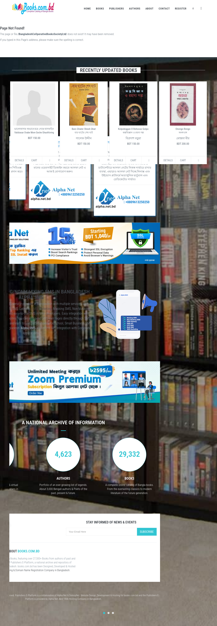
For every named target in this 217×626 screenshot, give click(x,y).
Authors (134, 8)
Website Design (88, 595)
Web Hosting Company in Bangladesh (82, 598)
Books (100, 8)
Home (87, 8)
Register (180, 8)
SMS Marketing (42, 309)
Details (19, 160)
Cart (34, 160)
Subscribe (147, 531)
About (149, 8)
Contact (164, 8)
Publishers (116, 8)
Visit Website (31, 340)
